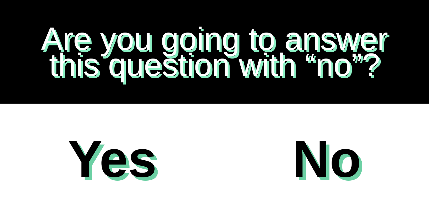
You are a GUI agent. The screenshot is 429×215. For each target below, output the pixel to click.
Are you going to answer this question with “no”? (214, 51)
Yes (112, 159)
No (327, 159)
